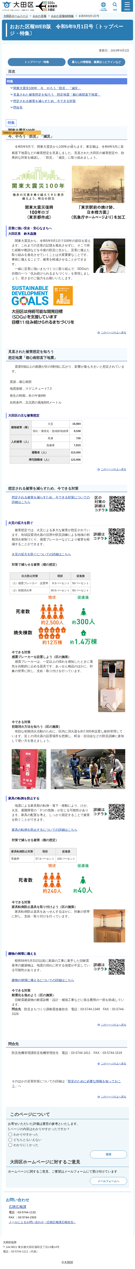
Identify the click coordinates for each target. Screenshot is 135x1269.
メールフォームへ (108, 1181)
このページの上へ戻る (113, 332)
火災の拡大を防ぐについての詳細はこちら (41, 554)
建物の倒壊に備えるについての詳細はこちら (43, 980)
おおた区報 (39, 16)
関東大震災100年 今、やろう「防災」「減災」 (47, 88)
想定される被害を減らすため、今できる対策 (44, 101)
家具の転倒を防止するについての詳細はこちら (44, 829)
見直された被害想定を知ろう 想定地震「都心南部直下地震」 (57, 94)
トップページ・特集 (36, 62)
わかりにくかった (25, 1145)
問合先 (18, 107)
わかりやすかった (25, 1134)
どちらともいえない (27, 1139)
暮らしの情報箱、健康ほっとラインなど (96, 62)
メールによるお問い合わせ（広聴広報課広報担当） (42, 1222)
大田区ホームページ (16, 16)
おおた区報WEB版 (62, 16)
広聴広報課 (17, 1207)
